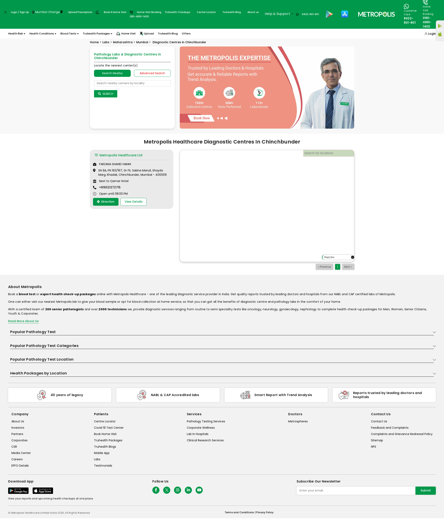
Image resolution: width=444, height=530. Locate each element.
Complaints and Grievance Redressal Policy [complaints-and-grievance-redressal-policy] (402, 434)
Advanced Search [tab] (152, 73)
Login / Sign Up (20, 12)
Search (105, 94)
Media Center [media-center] (21, 453)
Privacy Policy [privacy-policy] (264, 512)
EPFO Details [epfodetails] (20, 466)
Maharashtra (123, 42)
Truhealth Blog (231, 12)
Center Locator (206, 12)
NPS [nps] (373, 447)
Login (432, 34)
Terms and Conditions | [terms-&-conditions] (240, 512)
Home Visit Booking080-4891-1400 (145, 14)
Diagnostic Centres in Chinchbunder (179, 42)
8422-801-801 (310, 14)
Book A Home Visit (115, 12)
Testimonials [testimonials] (103, 466)
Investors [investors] (17, 428)
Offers (186, 33)
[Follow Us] (155, 490)
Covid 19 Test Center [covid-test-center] (109, 428)
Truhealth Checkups (177, 12)
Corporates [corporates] (19, 440)
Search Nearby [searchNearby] (112, 73)
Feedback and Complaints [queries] (390, 428)
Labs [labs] (97, 459)
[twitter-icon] (166, 490)
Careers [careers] (17, 459)
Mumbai (142, 42)
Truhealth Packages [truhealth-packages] (108, 440)
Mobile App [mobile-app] (102, 453)
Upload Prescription (80, 12)
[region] (267, 206)
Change (54, 12)
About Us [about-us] (17, 421)
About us (253, 12)
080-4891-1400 (427, 22)
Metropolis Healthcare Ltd (118, 155)
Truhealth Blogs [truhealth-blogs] (105, 447)
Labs (105, 42)
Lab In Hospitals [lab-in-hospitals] (197, 434)
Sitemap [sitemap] (377, 440)
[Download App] (18, 491)
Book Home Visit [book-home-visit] (105, 434)
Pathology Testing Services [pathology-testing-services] (206, 421)
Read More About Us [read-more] (23, 321)
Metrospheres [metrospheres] (298, 421)
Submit (426, 490)
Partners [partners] (17, 434)
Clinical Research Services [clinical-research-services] (205, 440)
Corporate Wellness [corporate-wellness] (201, 428)
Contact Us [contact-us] (379, 421)
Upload (147, 34)
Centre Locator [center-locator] (105, 421)
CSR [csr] (14, 447)
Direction (105, 202)
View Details (134, 202)
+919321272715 (110, 187)
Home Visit (126, 34)
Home (94, 42)
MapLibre (329, 257)
